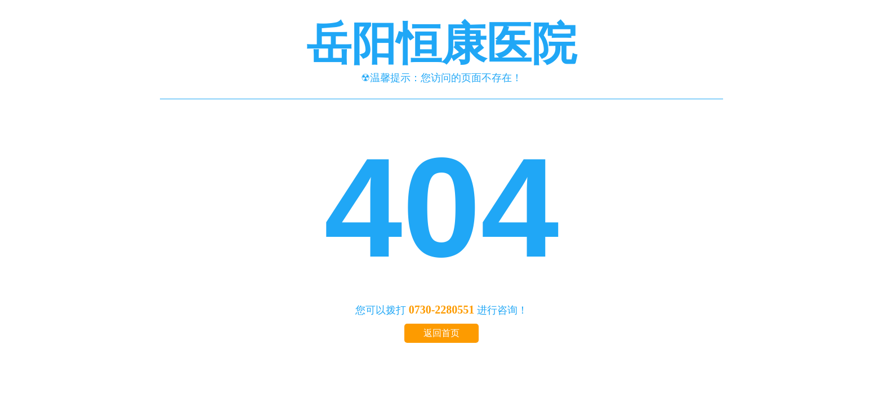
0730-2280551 (442, 309)
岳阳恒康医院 (441, 44)
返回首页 (441, 333)
